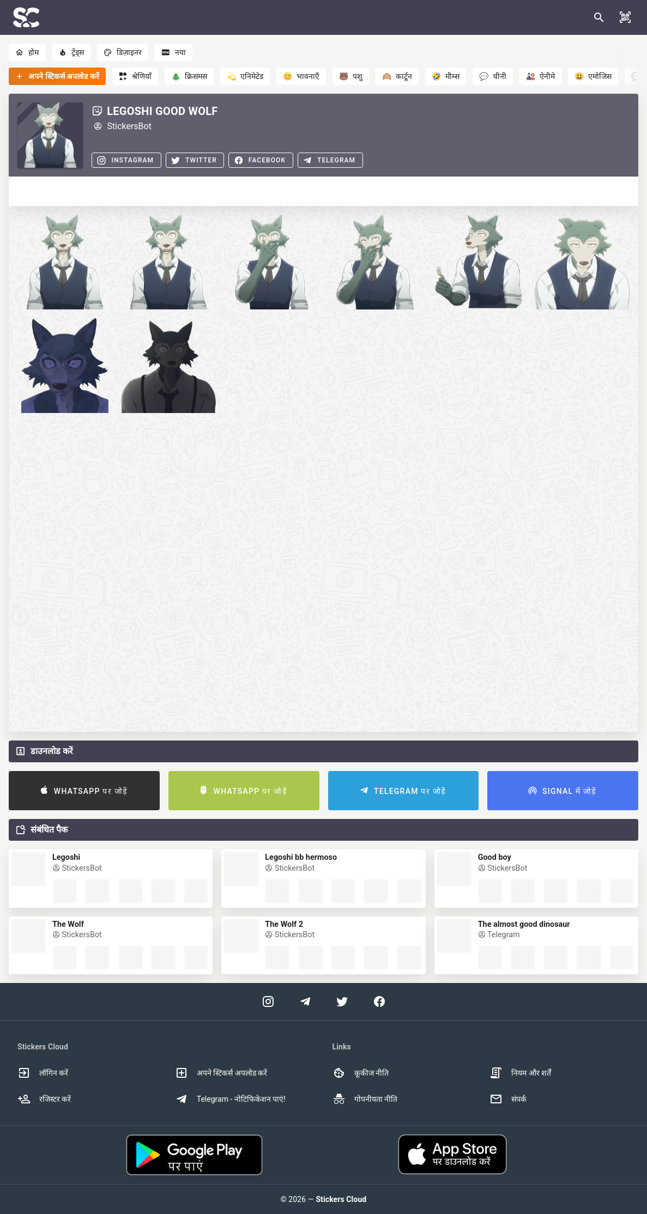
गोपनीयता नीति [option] (364, 1099)
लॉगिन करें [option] (42, 1072)
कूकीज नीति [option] (360, 1072)
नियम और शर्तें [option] (520, 1072)
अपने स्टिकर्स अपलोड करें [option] (221, 1072)
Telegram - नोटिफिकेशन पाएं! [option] (230, 1099)
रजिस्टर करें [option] (44, 1099)
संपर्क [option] (508, 1099)
